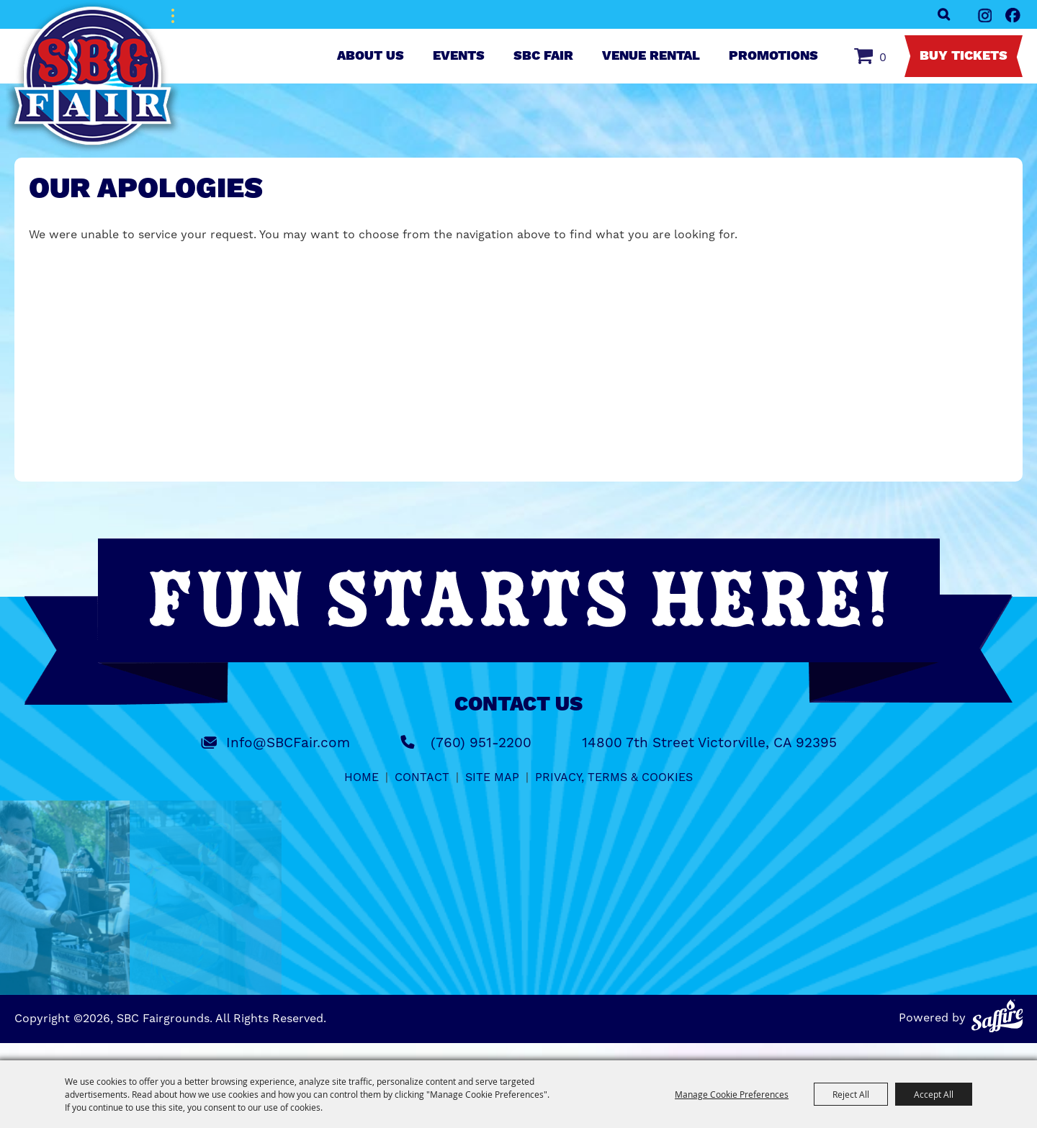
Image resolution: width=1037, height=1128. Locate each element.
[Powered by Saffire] (997, 1015)
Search (943, 14)
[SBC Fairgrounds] (93, 77)
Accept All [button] (933, 1094)
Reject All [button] (850, 1094)
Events (459, 56)
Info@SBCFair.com (288, 742)
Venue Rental (651, 56)
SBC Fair (543, 56)
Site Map (492, 777)
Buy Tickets (963, 56)
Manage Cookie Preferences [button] (732, 1094)
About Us (370, 56)
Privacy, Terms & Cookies (614, 777)
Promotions (773, 56)
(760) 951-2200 (481, 742)
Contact (422, 777)
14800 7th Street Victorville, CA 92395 (709, 742)
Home (361, 777)
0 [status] (882, 57)
